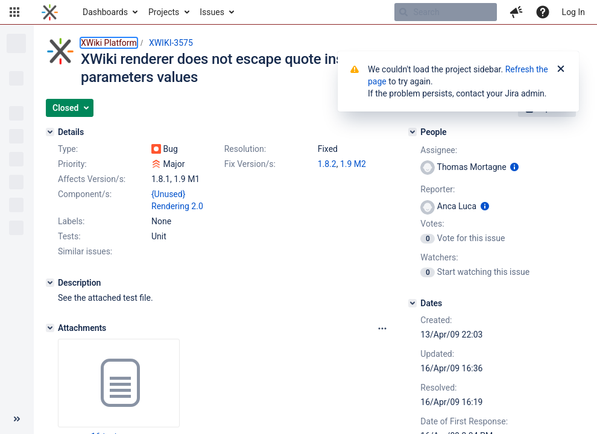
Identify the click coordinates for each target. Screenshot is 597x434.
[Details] (50, 132)
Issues (212, 12)
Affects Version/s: (91, 179)
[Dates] (412, 303)
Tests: (69, 236)
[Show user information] (514, 167)
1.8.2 (327, 164)
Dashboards (105, 12)
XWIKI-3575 (171, 43)
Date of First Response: (464, 421)
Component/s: (85, 194)
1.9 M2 (353, 164)
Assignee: (438, 150)
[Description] (50, 282)
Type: (68, 149)
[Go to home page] (50, 12)
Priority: (72, 164)
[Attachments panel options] (382, 328)
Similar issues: (85, 251)
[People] (412, 132)
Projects (163, 12)
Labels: (71, 221)
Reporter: (437, 189)
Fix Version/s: (250, 164)
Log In (573, 12)
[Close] (561, 69)
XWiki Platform (109, 43)
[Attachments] (50, 328)
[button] (14, 12)
